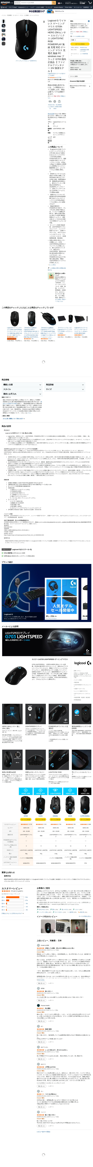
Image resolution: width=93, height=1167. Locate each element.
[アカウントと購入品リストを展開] (77, 3)
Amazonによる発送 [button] (50, 106)
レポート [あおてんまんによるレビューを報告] (51, 1059)
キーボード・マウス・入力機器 (21, 15)
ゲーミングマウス (34, 15)
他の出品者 (51, 113)
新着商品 (86, 7)
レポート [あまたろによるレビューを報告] (51, 1086)
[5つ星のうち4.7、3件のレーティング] (62, 335)
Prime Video (68, 7)
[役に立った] (41, 983)
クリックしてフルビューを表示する (26, 60)
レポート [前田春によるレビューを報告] (51, 1000)
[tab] (43, 910)
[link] (14, 331)
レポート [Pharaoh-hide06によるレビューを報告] (51, 1021)
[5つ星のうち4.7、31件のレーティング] (78, 335)
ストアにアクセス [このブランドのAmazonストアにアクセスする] (51, 618)
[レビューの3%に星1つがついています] (15, 910)
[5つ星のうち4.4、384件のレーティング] (28, 338)
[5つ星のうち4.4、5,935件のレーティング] (12, 337)
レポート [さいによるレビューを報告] (51, 1107)
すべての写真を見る (84, 916)
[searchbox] (36, 3)
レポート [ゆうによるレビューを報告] (51, 1042)
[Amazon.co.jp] (7, 2)
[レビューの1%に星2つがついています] (15, 907)
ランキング (49, 7)
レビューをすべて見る (43, 1131)
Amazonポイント (23, 7)
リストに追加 (74, 76)
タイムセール (78, 7)
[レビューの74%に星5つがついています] (15, 897)
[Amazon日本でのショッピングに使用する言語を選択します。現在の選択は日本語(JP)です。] (60, 3)
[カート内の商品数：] (90, 2)
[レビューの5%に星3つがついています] (15, 903)
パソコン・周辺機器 (7, 15)
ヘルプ (32, 7)
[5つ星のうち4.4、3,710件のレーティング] (46, 338)
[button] (4, 7)
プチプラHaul (13, 7)
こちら (29, 413)
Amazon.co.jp (83, 47)
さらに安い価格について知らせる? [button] (14, 418)
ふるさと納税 (40, 7)
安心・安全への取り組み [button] (55, 106)
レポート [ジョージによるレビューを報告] (51, 1126)
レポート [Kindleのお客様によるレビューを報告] (51, 983)
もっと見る (52, 265)
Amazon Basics (58, 7)
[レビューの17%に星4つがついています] (15, 900)
